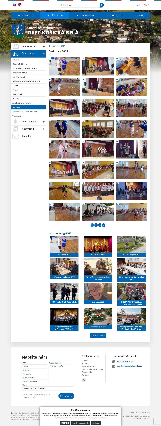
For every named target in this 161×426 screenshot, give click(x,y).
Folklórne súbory (19, 72)
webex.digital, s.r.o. (25, 417)
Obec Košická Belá (20, 64)
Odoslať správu (66, 396)
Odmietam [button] (95, 423)
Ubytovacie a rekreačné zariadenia (26, 81)
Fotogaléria (16, 107)
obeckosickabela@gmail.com (129, 366)
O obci (84, 361)
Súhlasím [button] (65, 423)
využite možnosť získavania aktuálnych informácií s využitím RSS (32, 413)
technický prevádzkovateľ (39, 419)
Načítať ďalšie (98, 335)
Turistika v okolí (18, 77)
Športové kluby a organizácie (24, 68)
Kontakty (139, 15)
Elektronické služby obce (92, 369)
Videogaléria (17, 116)
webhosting (14, 417)
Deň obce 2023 (59, 46)
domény (33, 417)
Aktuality (15, 59)
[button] (25, 15)
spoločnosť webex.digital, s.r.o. (20, 419)
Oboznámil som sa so (37, 396)
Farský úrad (17, 94)
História (85, 364)
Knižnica (15, 85)
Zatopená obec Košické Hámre (24, 111)
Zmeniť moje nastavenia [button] (81, 423)
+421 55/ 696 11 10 (125, 362)
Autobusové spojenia (21, 103)
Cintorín (15, 90)
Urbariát (15, 98)
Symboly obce (88, 366)
